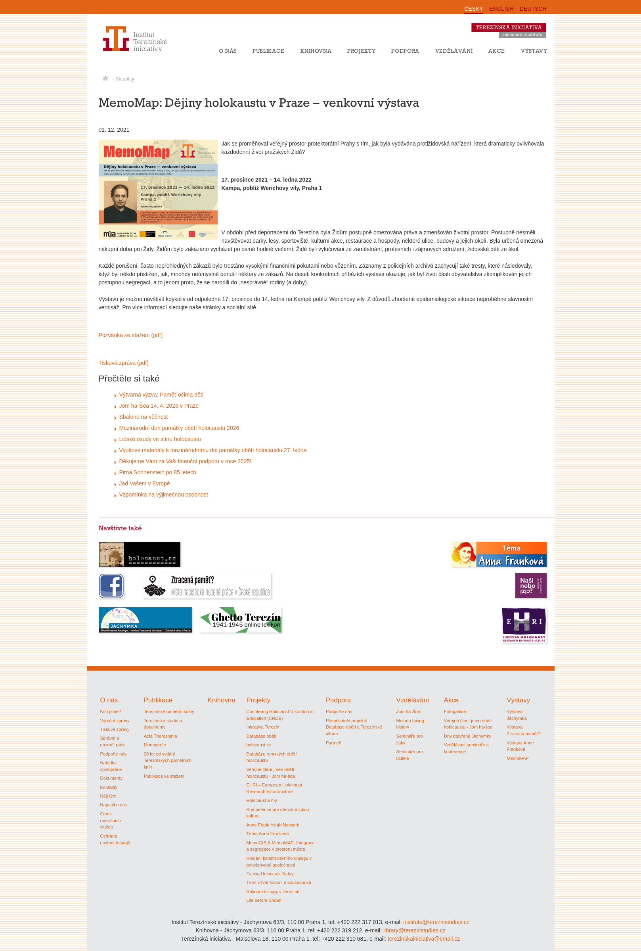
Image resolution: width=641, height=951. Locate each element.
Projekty (361, 51)
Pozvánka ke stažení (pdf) (131, 335)
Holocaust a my (261, 800)
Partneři (333, 742)
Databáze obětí (261, 736)
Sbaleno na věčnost (143, 417)
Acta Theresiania (160, 736)
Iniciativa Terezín (262, 727)
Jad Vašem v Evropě (144, 483)
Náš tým (108, 796)
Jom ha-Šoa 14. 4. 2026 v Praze (159, 406)
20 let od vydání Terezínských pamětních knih (168, 761)
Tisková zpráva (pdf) (124, 363)
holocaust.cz (258, 744)
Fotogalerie (455, 711)
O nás (228, 51)
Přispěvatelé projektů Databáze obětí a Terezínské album (354, 727)
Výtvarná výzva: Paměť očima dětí (161, 394)
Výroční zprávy (115, 720)
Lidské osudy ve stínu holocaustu (160, 439)
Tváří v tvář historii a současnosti (278, 882)
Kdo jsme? (110, 711)
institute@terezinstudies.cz (436, 922)
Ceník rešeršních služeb (110, 820)
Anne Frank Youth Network (272, 825)
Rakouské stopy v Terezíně (272, 891)
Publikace (269, 51)
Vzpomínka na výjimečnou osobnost (163, 494)
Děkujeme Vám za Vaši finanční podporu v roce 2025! (185, 461)
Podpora (405, 51)
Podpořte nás (113, 754)
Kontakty (109, 787)
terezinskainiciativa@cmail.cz (424, 939)
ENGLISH (501, 9)
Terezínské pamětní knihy (169, 711)
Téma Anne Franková (267, 833)
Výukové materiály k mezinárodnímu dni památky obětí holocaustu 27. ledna (213, 450)
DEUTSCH (533, 9)
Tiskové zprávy (115, 729)
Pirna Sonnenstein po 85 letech (158, 472)
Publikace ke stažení (164, 776)
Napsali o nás (113, 804)
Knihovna (315, 51)
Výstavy (534, 51)
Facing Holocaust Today (269, 873)
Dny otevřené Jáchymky (467, 736)
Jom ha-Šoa (408, 711)
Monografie (155, 744)
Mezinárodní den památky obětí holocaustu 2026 (179, 428)
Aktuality (124, 79)
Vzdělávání (454, 51)
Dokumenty (111, 778)
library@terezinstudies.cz (414, 930)
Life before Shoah (263, 900)
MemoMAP (517, 758)
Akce (496, 51)
